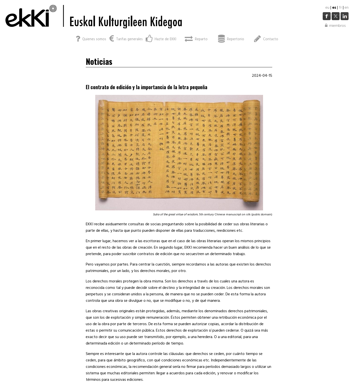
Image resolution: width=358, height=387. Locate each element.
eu (327, 7)
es (334, 7)
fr (340, 7)
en (347, 7)
